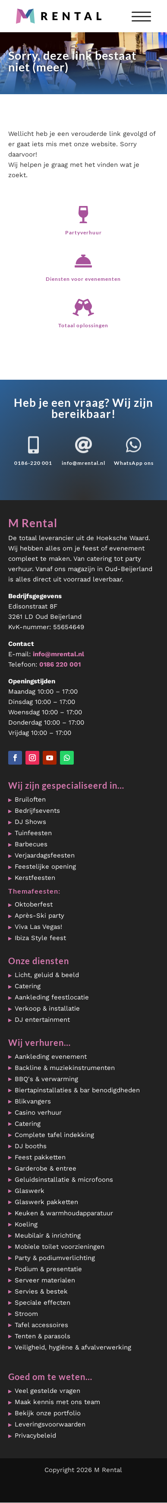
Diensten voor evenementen (83, 279)
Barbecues (31, 844)
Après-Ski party (39, 915)
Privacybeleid (35, 1435)
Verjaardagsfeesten (45, 855)
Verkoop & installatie (47, 1008)
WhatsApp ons (134, 463)
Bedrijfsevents (37, 811)
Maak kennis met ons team (57, 1402)
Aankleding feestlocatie (52, 997)
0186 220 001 (60, 664)
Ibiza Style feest (40, 938)
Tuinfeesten (33, 833)
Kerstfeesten (35, 878)
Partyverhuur (83, 232)
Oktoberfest (34, 904)
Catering (28, 986)
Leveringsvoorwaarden (50, 1424)
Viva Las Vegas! (38, 927)
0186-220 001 (33, 463)
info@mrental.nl (83, 463)
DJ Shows (30, 822)
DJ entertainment (42, 1020)
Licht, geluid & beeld (47, 975)
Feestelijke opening (45, 866)
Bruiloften (30, 799)
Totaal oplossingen (83, 325)
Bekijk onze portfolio (48, 1413)
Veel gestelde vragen (47, 1391)
